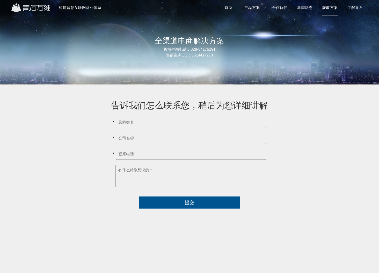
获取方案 (330, 8)
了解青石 (355, 8)
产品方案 (252, 8)
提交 (189, 202)
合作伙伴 (279, 8)
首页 (228, 8)
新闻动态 (305, 8)
